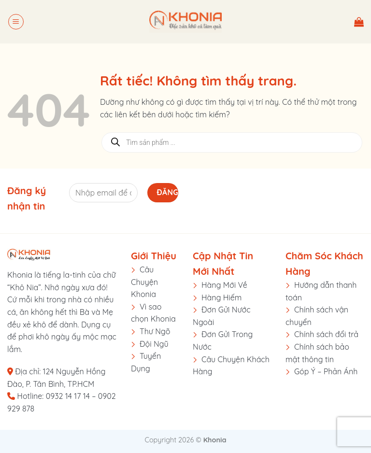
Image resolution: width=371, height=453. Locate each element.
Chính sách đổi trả (326, 334)
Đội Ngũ (154, 344)
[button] (16, 21)
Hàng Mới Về (224, 285)
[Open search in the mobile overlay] (232, 142)
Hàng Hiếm (221, 297)
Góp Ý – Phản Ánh (325, 371)
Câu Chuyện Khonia (144, 282)
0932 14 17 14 (68, 396)
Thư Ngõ (155, 331)
